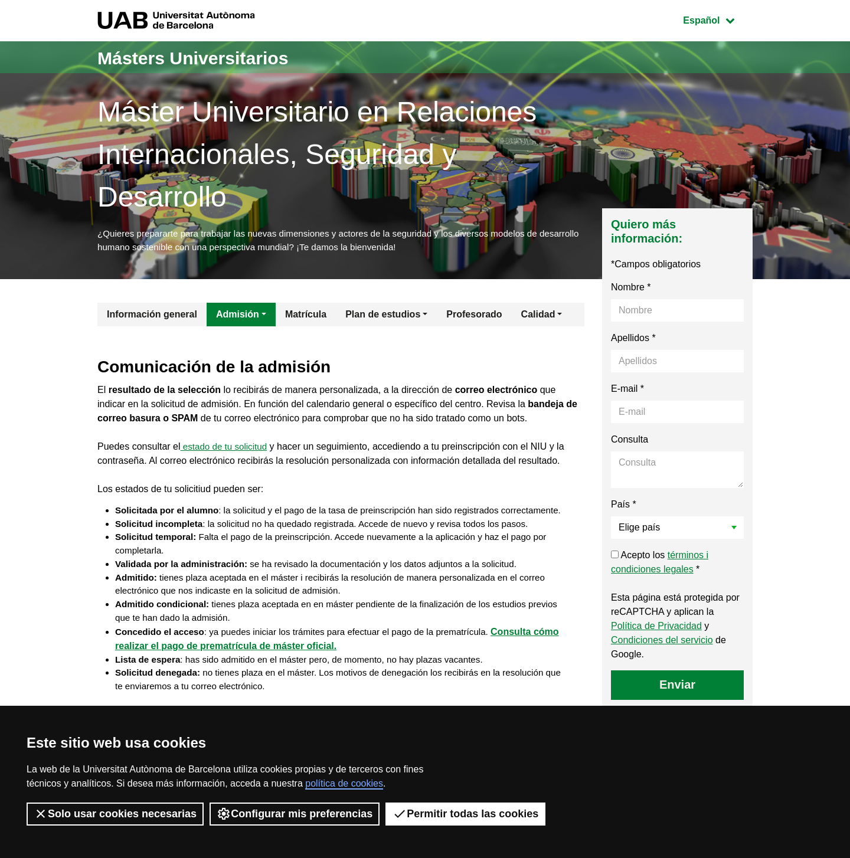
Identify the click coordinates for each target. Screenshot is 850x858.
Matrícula (305, 317)
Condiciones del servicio (662, 643)
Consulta (629, 442)
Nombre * (631, 290)
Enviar (677, 687)
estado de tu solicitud (226, 449)
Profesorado (474, 317)
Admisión (237, 317)
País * (623, 507)
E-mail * (627, 392)
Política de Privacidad (656, 629)
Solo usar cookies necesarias (115, 814)
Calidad (538, 317)
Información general (152, 317)
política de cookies (344, 783)
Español (717, 19)
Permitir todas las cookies (465, 814)
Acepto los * (659, 565)
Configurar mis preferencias (294, 814)
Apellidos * (633, 341)
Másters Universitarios (211, 57)
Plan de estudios (382, 317)
